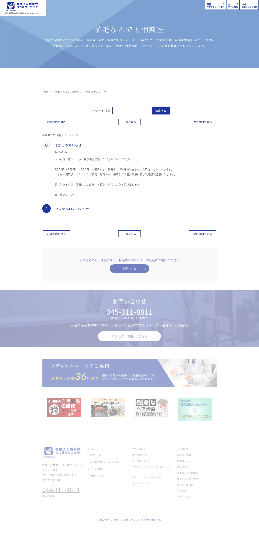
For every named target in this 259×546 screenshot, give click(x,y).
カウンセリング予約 (150, 4)
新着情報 (163, 79)
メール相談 (194, 4)
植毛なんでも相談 (235, 4)
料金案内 (121, 79)
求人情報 (205, 79)
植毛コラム (184, 79)
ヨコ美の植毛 (53, 79)
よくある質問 (142, 79)
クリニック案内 (98, 79)
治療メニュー (74, 79)
